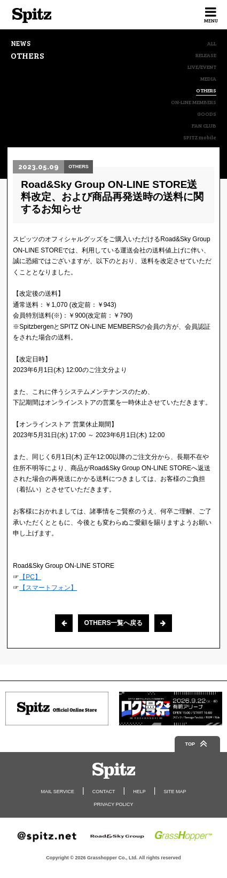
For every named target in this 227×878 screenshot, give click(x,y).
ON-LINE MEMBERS (193, 102)
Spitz (31, 15)
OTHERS (206, 90)
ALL (211, 43)
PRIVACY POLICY (113, 804)
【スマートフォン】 (48, 587)
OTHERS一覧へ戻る (113, 623)
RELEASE (205, 55)
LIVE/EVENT (201, 66)
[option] (57, 708)
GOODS (206, 113)
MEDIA (208, 78)
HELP (139, 791)
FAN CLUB (204, 125)
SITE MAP (174, 791)
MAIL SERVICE (58, 791)
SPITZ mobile (199, 137)
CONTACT (103, 791)
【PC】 (30, 577)
